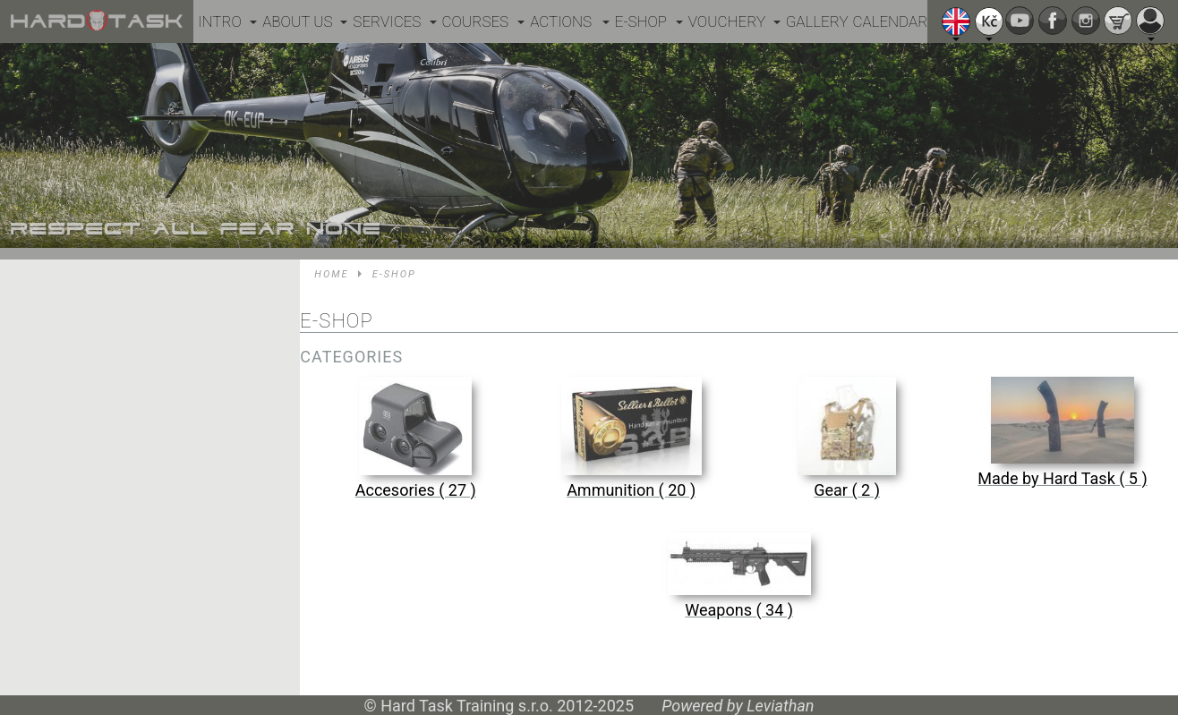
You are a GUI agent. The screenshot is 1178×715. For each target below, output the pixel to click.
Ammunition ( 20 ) (631, 490)
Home (331, 274)
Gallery (817, 21)
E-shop (641, 21)
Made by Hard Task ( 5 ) (1062, 478)
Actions (561, 21)
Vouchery (726, 21)
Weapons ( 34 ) (739, 609)
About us (297, 21)
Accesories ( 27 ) (415, 490)
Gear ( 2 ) (847, 490)
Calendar (890, 21)
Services (387, 21)
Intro (220, 21)
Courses (475, 21)
